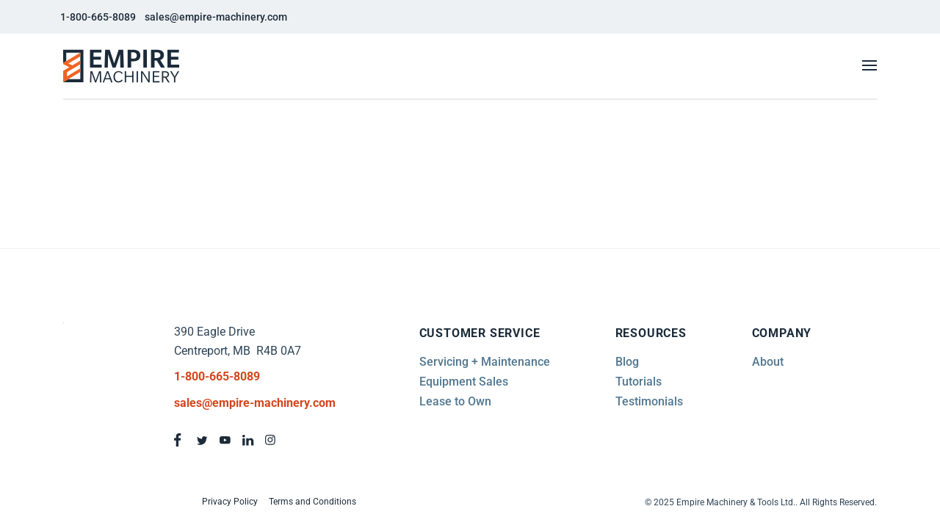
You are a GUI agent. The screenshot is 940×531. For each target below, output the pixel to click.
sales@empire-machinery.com (216, 17)
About (768, 362)
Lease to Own (455, 401)
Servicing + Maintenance (484, 362)
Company (782, 333)
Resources (651, 333)
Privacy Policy (230, 501)
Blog (627, 362)
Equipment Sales (463, 382)
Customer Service (479, 333)
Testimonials (649, 401)
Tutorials (638, 382)
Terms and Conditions (312, 501)
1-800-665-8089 (98, 17)
